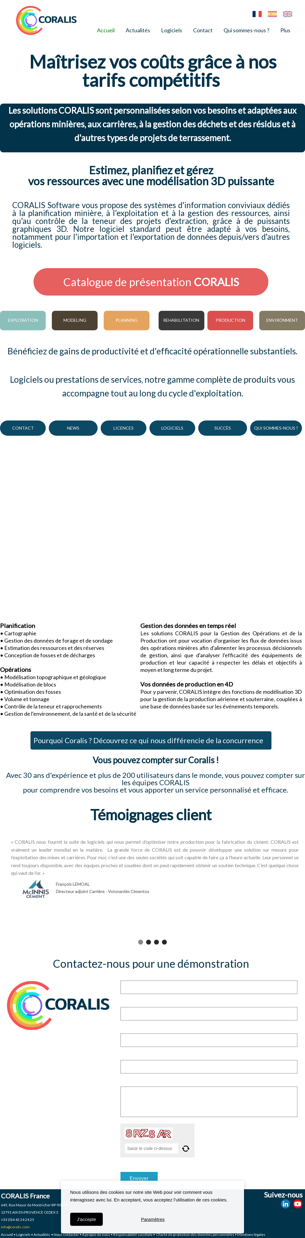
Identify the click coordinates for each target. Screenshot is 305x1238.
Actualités (138, 30)
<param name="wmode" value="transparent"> (152, 530)
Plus (285, 30)
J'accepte (86, 1219)
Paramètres (153, 1219)
